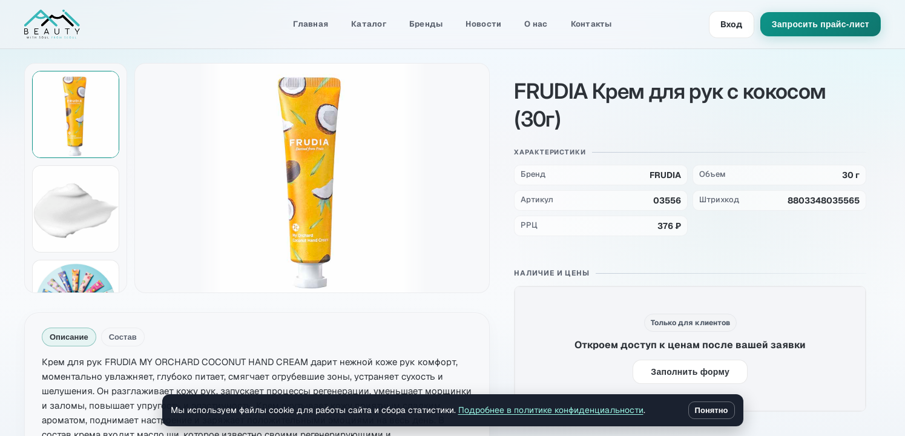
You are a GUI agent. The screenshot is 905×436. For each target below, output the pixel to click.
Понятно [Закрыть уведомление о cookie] (711, 410)
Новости (483, 24)
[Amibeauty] (84, 24)
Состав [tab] (123, 337)
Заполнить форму (690, 372)
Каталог (368, 24)
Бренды (426, 24)
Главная (310, 24)
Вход (731, 24)
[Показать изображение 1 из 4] (75, 114)
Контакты (591, 24)
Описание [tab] (69, 337)
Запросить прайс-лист (820, 24)
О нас (535, 24)
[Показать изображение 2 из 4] (75, 209)
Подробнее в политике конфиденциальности (550, 410)
